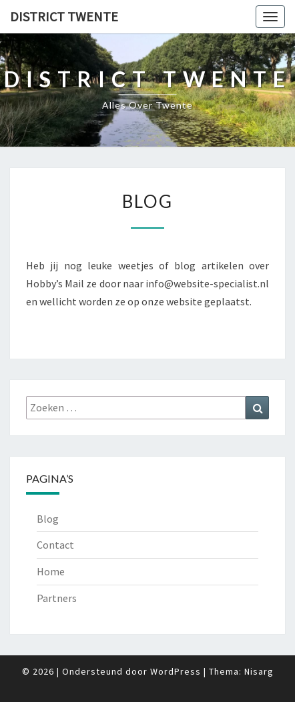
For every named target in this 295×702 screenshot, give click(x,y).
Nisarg (259, 671)
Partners (57, 598)
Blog (48, 518)
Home (51, 571)
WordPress (175, 671)
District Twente (64, 16)
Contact (55, 544)
